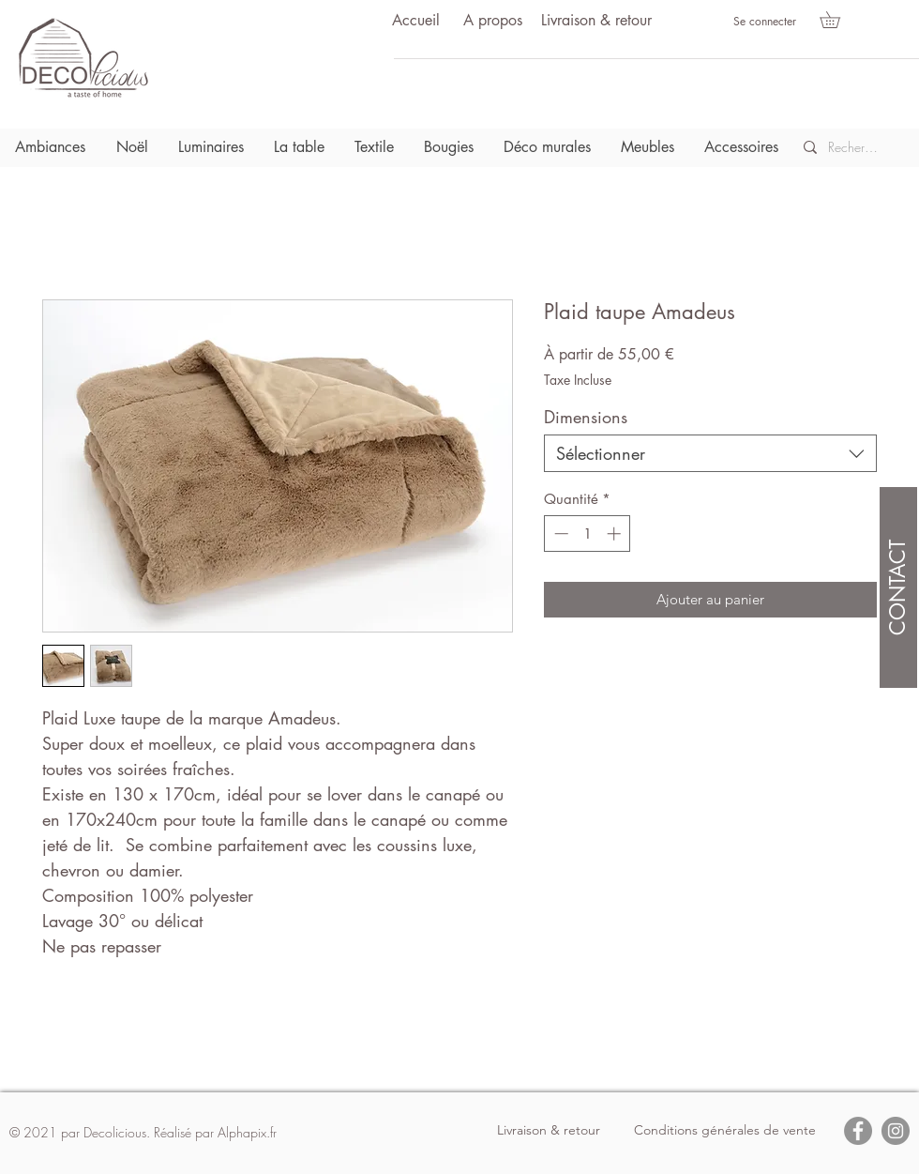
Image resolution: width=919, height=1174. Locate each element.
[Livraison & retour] (596, 21)
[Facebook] (858, 1131)
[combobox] (710, 453)
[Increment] (615, 533)
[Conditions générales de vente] (725, 1131)
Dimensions (585, 416)
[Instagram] (895, 1131)
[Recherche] (854, 147)
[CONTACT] (898, 587)
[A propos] (492, 21)
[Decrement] (559, 533)
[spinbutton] (587, 533)
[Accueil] (415, 21)
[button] (838, 19)
